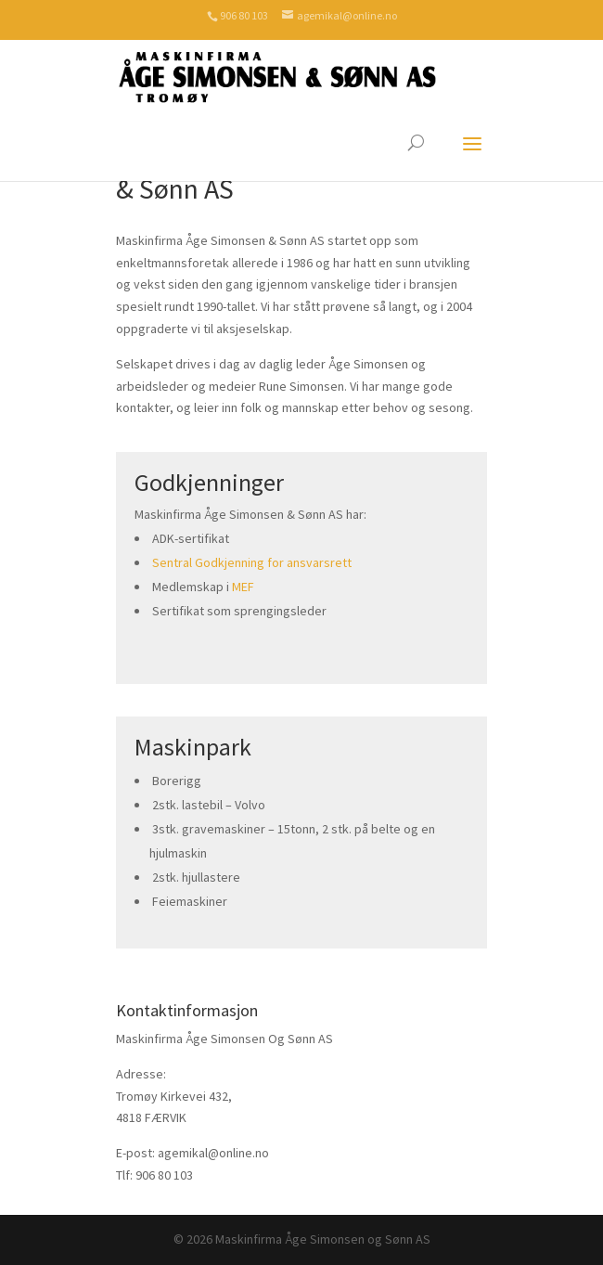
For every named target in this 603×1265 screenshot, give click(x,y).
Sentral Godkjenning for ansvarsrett (252, 562)
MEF (243, 586)
